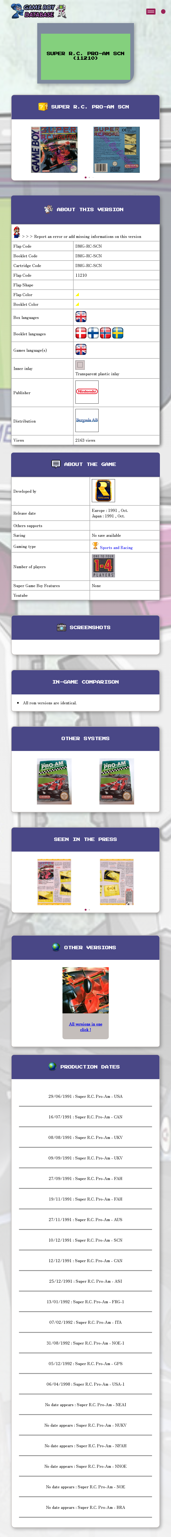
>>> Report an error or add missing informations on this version (81, 236)
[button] (86, 177)
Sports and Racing (116, 547)
